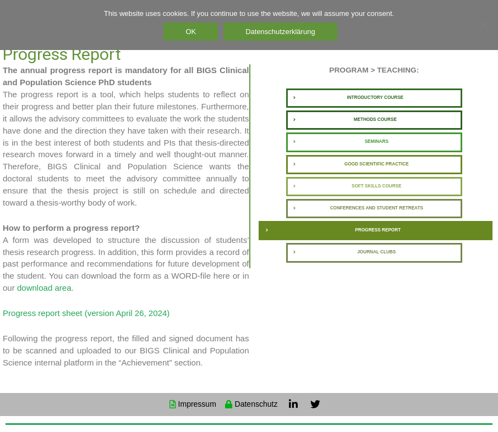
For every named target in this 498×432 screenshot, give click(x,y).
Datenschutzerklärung (281, 31)
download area (44, 287)
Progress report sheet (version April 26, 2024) (86, 313)
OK (192, 31)
